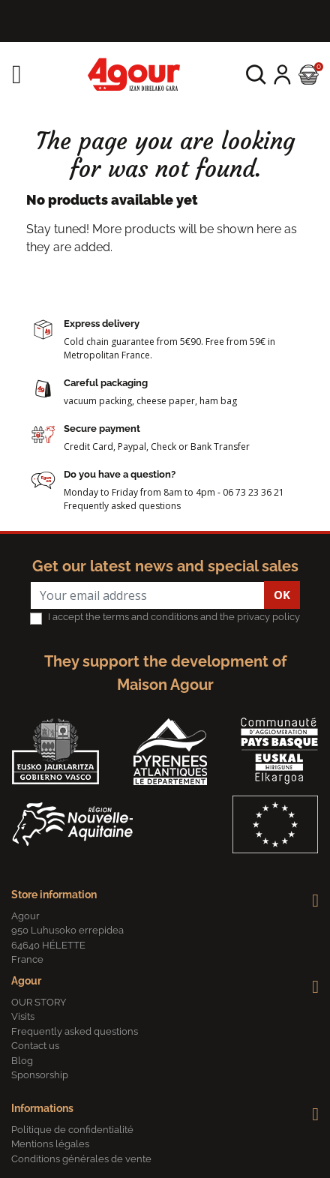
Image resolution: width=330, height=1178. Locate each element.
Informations (42, 1108)
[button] (256, 74)
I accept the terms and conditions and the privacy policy (174, 616)
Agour (26, 981)
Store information (54, 895)
